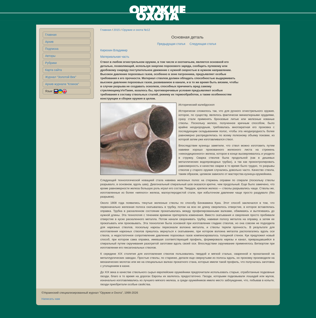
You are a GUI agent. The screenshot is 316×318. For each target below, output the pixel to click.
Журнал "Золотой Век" (60, 77)
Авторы (50, 56)
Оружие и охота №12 (136, 29)
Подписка (51, 48)
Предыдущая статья (171, 44)
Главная (50, 34)
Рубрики (51, 63)
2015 (117, 29)
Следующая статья (203, 44)
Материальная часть (114, 56)
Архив (49, 41)
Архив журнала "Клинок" (62, 84)
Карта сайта (53, 70)
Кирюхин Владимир (113, 50)
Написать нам (50, 298)
